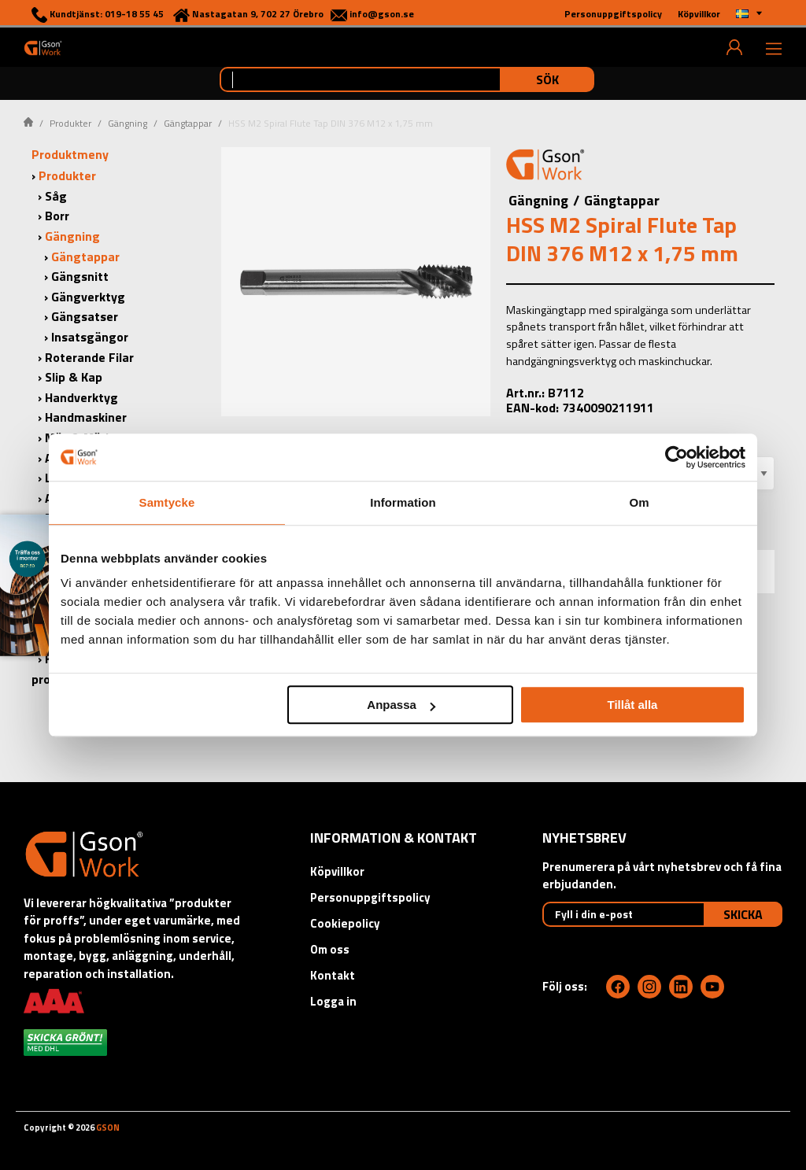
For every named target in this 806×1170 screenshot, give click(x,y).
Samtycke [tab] (167, 502)
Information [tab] (403, 502)
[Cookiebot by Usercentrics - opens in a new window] (676, 457)
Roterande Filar (89, 357)
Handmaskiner (86, 417)
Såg (56, 195)
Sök (547, 79)
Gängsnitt (80, 276)
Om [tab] (639, 502)
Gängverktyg (88, 296)
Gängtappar (188, 123)
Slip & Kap (73, 376)
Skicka (743, 914)
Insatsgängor (89, 336)
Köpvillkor (337, 871)
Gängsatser (84, 316)
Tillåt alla (632, 704)
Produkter (70, 123)
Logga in (333, 1001)
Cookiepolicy (345, 923)
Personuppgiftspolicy (370, 897)
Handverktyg (81, 397)
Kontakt (332, 975)
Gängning (127, 123)
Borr (57, 215)
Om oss (329, 949)
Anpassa (401, 704)
